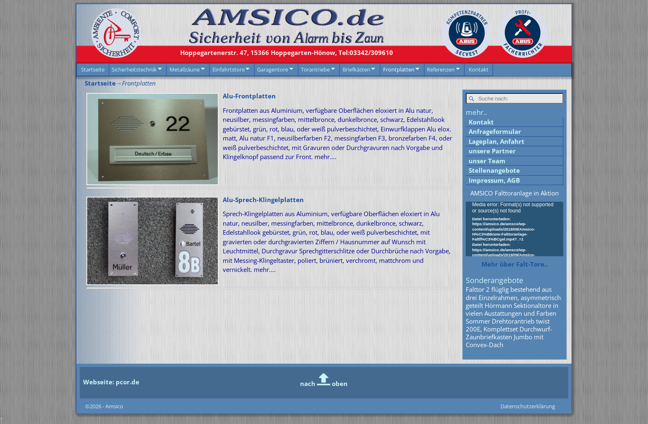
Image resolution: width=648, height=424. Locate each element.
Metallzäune (184, 69)
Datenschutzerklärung (527, 406)
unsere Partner (492, 151)
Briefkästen (356, 69)
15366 (258, 52)
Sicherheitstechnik (134, 69)
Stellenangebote (494, 171)
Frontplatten (399, 69)
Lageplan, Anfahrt (496, 142)
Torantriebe (315, 69)
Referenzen (441, 69)
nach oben (324, 384)
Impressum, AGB (494, 180)
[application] (514, 229)
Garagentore (272, 69)
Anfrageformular (495, 132)
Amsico (114, 406)
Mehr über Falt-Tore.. (514, 264)
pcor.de (126, 382)
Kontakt (478, 69)
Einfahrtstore (228, 69)
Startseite (93, 69)
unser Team (487, 161)
